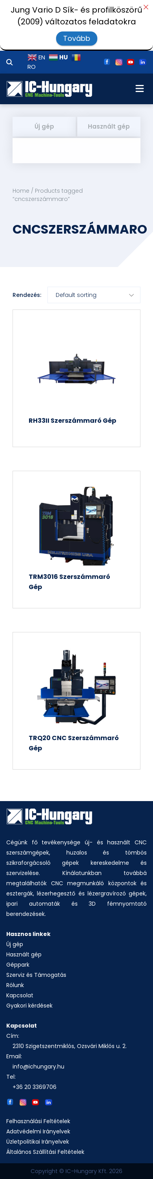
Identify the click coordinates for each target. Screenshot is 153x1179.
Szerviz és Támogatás (36, 975)
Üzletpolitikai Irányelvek (37, 1142)
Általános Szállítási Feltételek (45, 1152)
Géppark (17, 965)
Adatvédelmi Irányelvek (38, 1131)
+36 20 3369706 (34, 1087)
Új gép (44, 126)
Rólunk (15, 985)
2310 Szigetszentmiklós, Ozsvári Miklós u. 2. (70, 1046)
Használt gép (109, 126)
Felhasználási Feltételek (38, 1121)
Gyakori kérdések (29, 1006)
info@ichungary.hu (38, 1066)
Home (21, 191)
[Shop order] (93, 295)
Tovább (76, 38)
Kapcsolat (19, 995)
